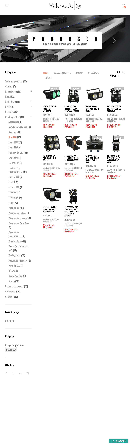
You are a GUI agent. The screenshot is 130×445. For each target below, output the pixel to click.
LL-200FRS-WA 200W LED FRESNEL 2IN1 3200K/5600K (71, 157)
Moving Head (14, 255)
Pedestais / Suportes (18, 260)
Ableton (79, 72)
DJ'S (7, 107)
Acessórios (93, 72)
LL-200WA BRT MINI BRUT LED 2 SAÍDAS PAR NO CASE (92, 158)
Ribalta (11, 270)
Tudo (45, 72)
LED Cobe (12, 192)
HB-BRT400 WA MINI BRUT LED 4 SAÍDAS (49, 157)
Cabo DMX (13, 142)
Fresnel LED (13, 177)
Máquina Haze (15, 241)
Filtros (115, 75)
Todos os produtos (62, 72)
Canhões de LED (15, 152)
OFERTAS (9, 296)
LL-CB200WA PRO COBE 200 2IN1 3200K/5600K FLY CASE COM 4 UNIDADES (71, 211)
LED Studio (13, 197)
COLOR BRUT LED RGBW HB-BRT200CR (49, 108)
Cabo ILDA (13, 147)
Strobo (11, 281)
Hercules (9, 112)
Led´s (10, 202)
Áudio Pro (9, 101)
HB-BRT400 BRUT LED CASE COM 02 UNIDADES (114, 108)
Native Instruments (14, 286)
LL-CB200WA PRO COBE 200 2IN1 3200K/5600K (50, 209)
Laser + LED (13, 187)
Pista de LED (14, 265)
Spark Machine (15, 276)
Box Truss (13, 132)
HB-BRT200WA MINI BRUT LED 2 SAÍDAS (92, 108)
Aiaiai (48, 77)
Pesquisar (11, 349)
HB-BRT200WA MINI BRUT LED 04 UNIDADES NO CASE (71, 108)
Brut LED (12, 137)
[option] (65, 40)
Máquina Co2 (14, 207)
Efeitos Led (13, 162)
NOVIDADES (10, 291)
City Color (13, 157)
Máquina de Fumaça (17, 218)
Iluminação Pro (12, 117)
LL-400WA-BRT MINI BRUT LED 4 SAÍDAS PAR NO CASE (113, 158)
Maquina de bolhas (17, 213)
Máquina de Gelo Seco (18, 223)
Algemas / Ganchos (17, 126)
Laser (11, 182)
